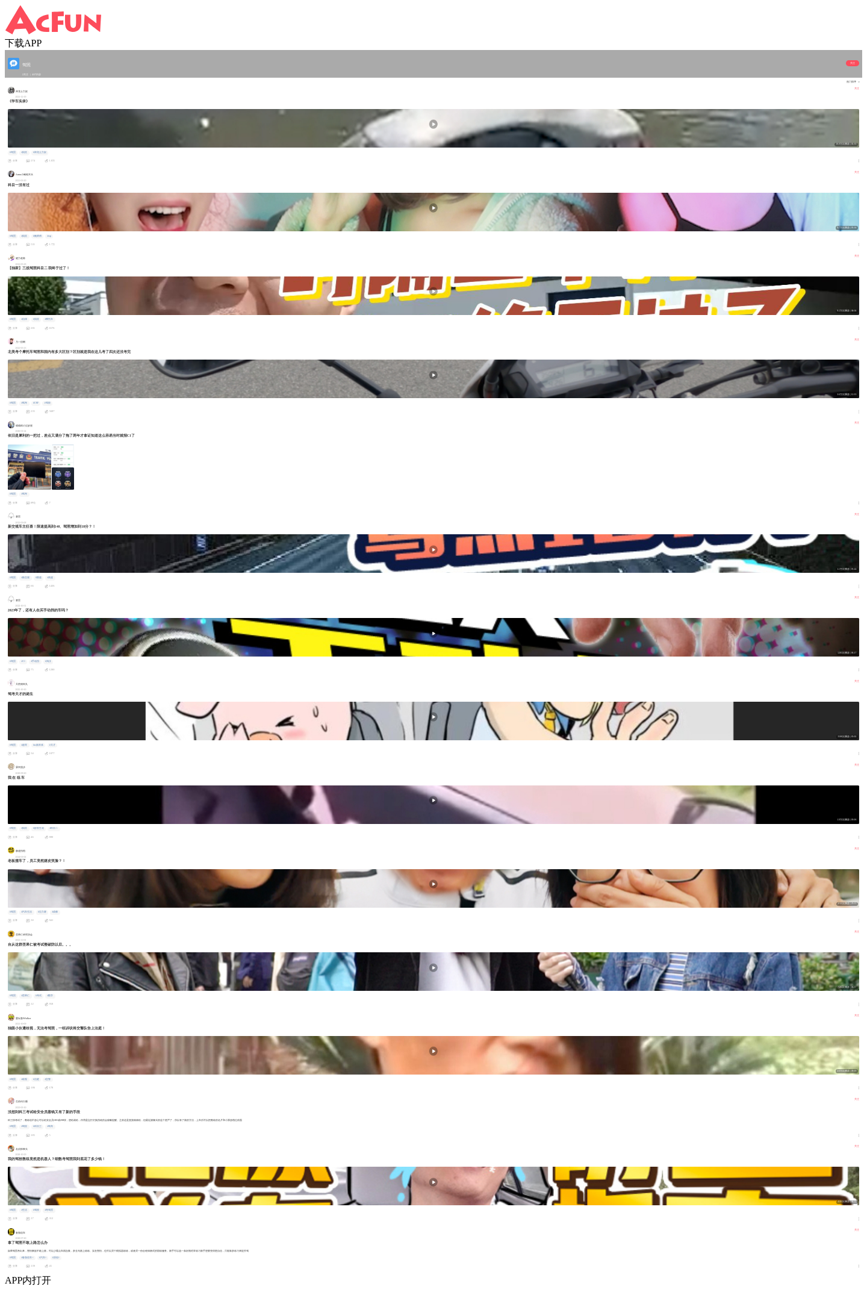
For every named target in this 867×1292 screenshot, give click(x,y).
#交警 (48, 1079)
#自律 (24, 319)
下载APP (23, 43)
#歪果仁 (25, 995)
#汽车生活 (26, 912)
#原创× (56, 1257)
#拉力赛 (42, 912)
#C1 (23, 661)
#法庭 (36, 1079)
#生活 (24, 1210)
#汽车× (42, 1257)
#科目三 (37, 1126)
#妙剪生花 (38, 828)
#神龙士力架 (39, 152)
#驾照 (13, 152)
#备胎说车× (27, 1257)
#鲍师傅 (37, 236)
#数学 (50, 995)
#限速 (39, 577)
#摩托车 (49, 319)
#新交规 (25, 577)
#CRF (36, 403)
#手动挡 (35, 661)
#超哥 (24, 745)
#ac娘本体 (38, 745)
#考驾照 (49, 1210)
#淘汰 (48, 661)
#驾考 (24, 403)
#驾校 (48, 403)
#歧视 (24, 1079)
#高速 (50, 577)
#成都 (55, 912)
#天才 (52, 745)
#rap (49, 236)
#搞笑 (24, 152)
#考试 (39, 995)
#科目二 (53, 828)
